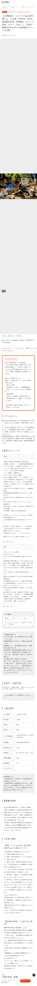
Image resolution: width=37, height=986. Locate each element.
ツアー (19, 7)
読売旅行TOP (5, 7)
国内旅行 (13, 7)
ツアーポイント (19, 348)
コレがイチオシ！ (7, 348)
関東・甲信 (25, 7)
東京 (31, 7)
